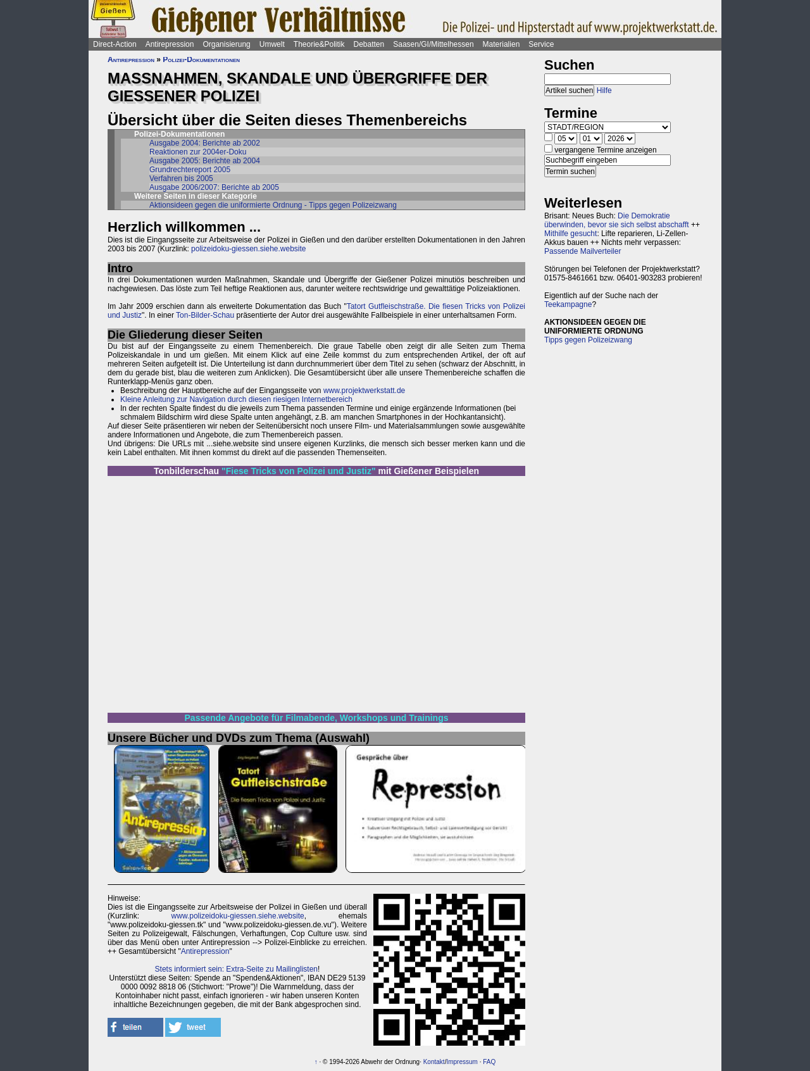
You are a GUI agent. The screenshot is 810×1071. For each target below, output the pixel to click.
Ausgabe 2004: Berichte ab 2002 (204, 143)
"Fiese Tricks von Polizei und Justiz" (298, 471)
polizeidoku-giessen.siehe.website (248, 248)
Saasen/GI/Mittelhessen (433, 44)
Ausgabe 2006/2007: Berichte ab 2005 (214, 187)
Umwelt (272, 44)
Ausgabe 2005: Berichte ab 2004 (204, 160)
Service (541, 44)
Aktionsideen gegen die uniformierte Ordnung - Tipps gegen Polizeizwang (273, 205)
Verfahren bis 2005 (181, 178)
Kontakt (434, 1061)
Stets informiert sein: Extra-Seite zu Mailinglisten (236, 969)
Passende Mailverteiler (582, 251)
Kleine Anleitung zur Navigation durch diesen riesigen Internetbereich (236, 399)
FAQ (489, 1061)
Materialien (501, 44)
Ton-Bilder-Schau (204, 315)
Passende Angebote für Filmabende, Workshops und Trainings (317, 718)
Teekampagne (568, 304)
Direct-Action (115, 44)
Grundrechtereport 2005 (189, 169)
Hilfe (604, 90)
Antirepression (170, 44)
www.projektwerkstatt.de (364, 390)
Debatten (369, 44)
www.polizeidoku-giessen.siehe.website (237, 915)
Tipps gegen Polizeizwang (588, 339)
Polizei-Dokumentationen (201, 59)
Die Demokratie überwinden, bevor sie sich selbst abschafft (616, 220)
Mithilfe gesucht (570, 233)
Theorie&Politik (319, 44)
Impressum (461, 1061)
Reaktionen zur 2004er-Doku (197, 151)
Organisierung (226, 44)
